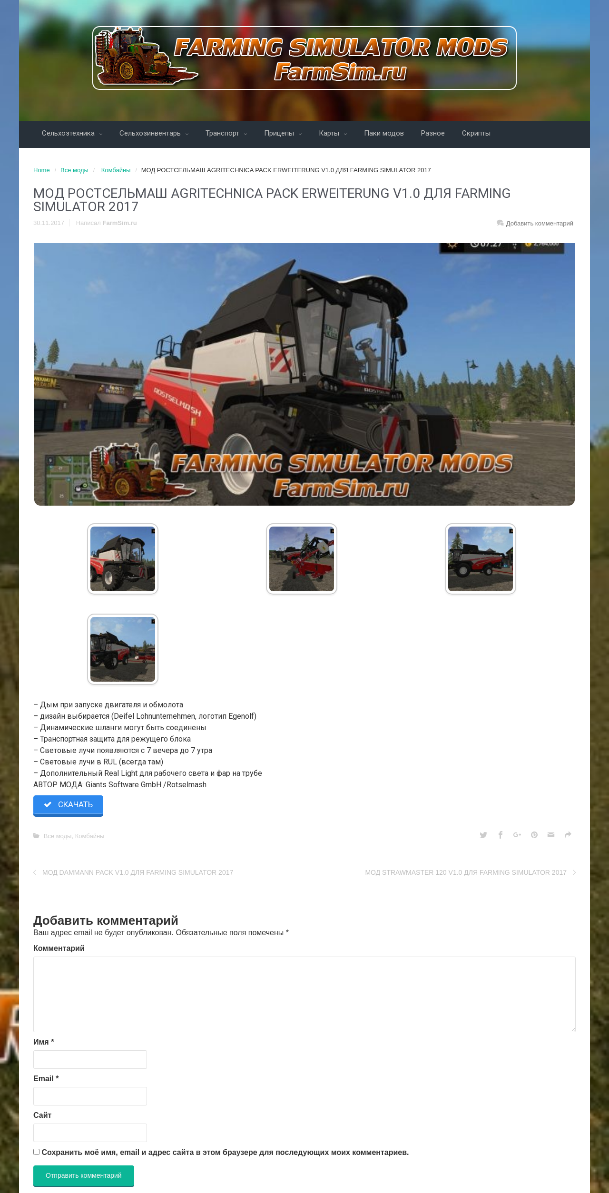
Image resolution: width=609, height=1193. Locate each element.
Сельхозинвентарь (151, 133)
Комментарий (59, 949)
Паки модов (384, 133)
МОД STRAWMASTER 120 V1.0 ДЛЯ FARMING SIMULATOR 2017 (466, 873)
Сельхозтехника (69, 133)
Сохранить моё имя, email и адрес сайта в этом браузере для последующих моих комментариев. (225, 1153)
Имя (43, 1042)
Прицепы (280, 133)
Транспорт (223, 133)
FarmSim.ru (120, 222)
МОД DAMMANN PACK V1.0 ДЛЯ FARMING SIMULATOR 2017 (137, 873)
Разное (433, 133)
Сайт (42, 1116)
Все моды (74, 170)
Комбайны (116, 170)
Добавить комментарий (539, 223)
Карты (330, 133)
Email (46, 1079)
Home (41, 170)
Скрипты (476, 133)
